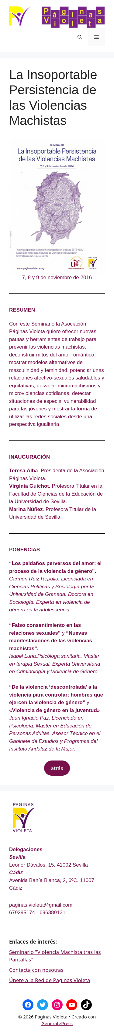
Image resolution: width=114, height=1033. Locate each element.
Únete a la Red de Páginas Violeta (49, 980)
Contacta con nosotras (36, 969)
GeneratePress (57, 1023)
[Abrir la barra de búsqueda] (79, 37)
